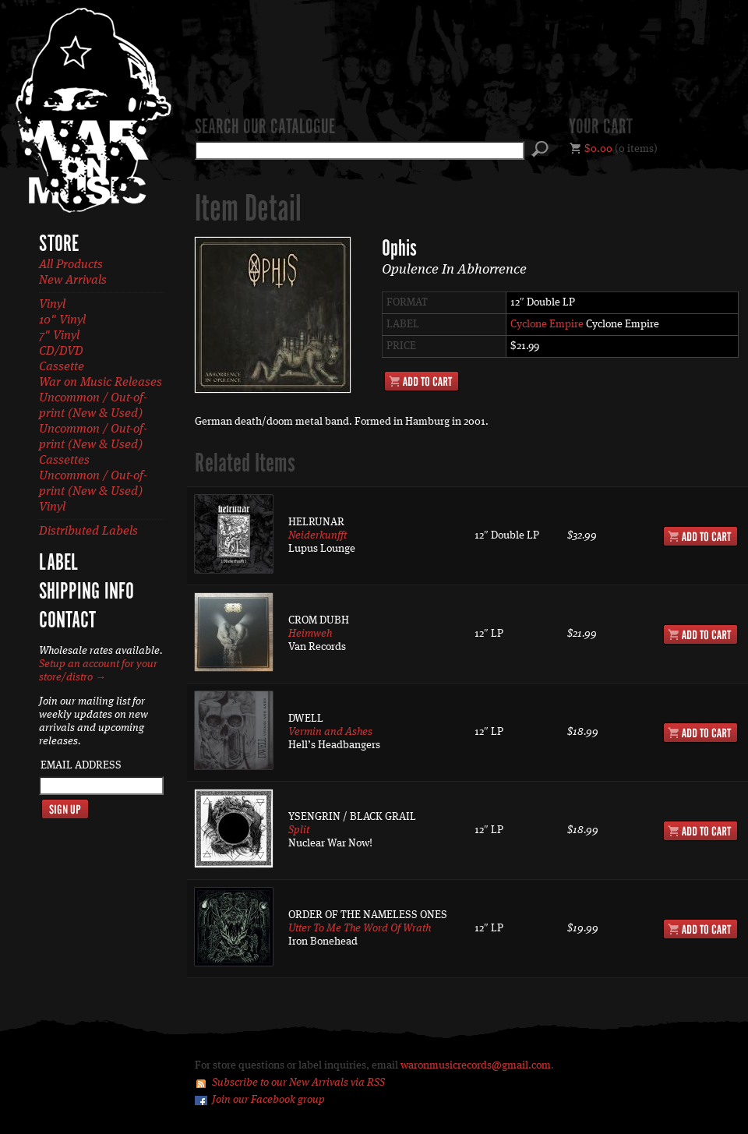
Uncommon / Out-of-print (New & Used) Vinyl (93, 492)
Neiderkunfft (317, 535)
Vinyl (52, 305)
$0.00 (598, 148)
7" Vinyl (59, 336)
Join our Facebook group (268, 1099)
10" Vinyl (62, 320)
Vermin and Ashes (330, 731)
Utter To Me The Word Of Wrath (359, 928)
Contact (67, 621)
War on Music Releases (100, 382)
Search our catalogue (265, 128)
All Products (71, 265)
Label (58, 563)
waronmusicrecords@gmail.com (475, 1065)
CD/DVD (61, 351)
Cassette (61, 367)
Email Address (81, 765)
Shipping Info (86, 592)
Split (298, 830)
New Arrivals (73, 280)
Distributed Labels (88, 531)
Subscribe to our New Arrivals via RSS (298, 1082)
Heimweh (310, 633)
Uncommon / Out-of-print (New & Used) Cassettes (93, 445)
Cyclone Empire (547, 324)
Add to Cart (421, 381)
